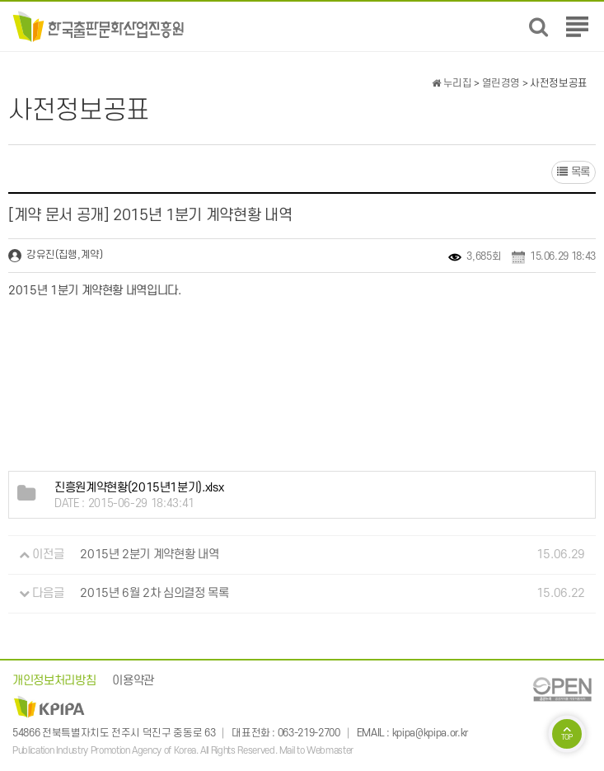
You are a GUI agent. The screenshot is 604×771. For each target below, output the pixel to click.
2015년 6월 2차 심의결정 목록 (154, 593)
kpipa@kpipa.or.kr (430, 733)
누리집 (451, 83)
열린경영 (501, 83)
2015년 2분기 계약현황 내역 (149, 555)
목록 (573, 172)
